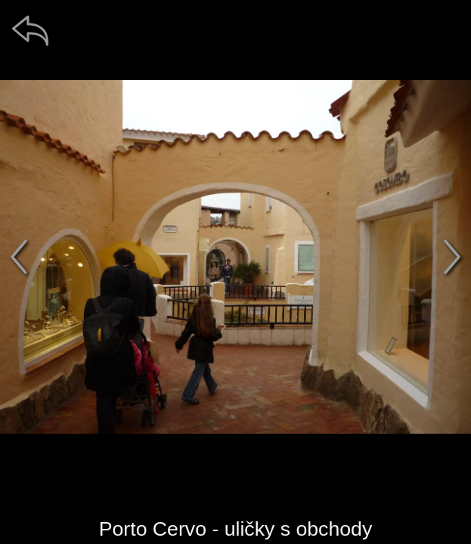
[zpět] (30, 30)
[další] (452, 257)
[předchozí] (19, 257)
